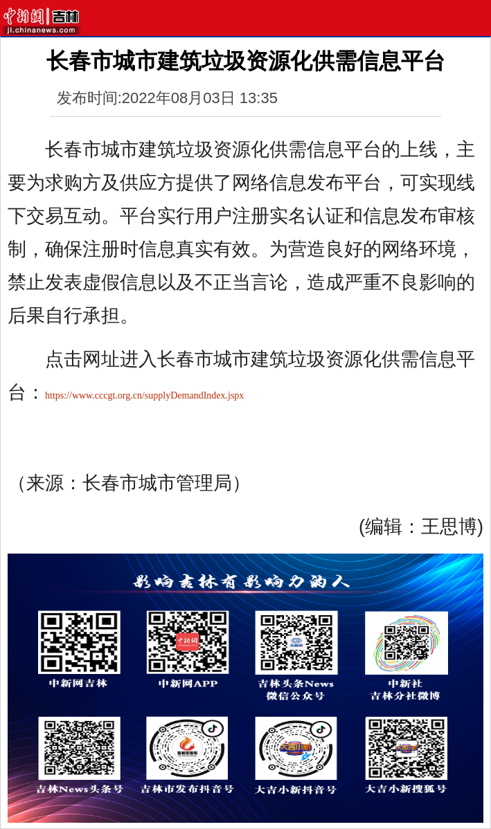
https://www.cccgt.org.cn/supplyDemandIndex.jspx (144, 395)
